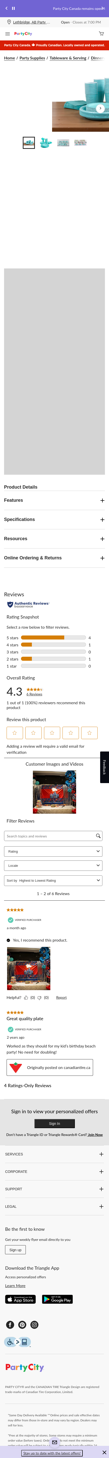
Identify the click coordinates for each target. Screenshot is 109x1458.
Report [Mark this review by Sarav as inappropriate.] (61, 997)
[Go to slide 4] (80, 143)
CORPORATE (54, 1171)
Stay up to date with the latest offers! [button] (52, 1453)
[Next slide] (102, 9)
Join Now (95, 1134)
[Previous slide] (6, 9)
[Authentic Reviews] (28, 604)
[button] (15, 732)
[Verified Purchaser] (25, 920)
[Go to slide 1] (29, 143)
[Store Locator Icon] (9, 22)
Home (9, 57)
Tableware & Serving (68, 57)
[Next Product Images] (100, 108)
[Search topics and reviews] (53, 836)
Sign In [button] (54, 1124)
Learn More (15, 1285)
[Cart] (101, 34)
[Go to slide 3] (63, 143)
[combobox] (57, 880)
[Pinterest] (22, 1325)
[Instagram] (34, 1325)
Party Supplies (32, 57)
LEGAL (54, 1206)
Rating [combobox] (54, 851)
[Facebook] (10, 1325)
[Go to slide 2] (46, 143)
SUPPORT (54, 1189)
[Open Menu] (7, 34)
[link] (35, 691)
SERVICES (54, 1154)
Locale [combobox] (54, 865)
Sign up (15, 1250)
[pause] (13, 9)
